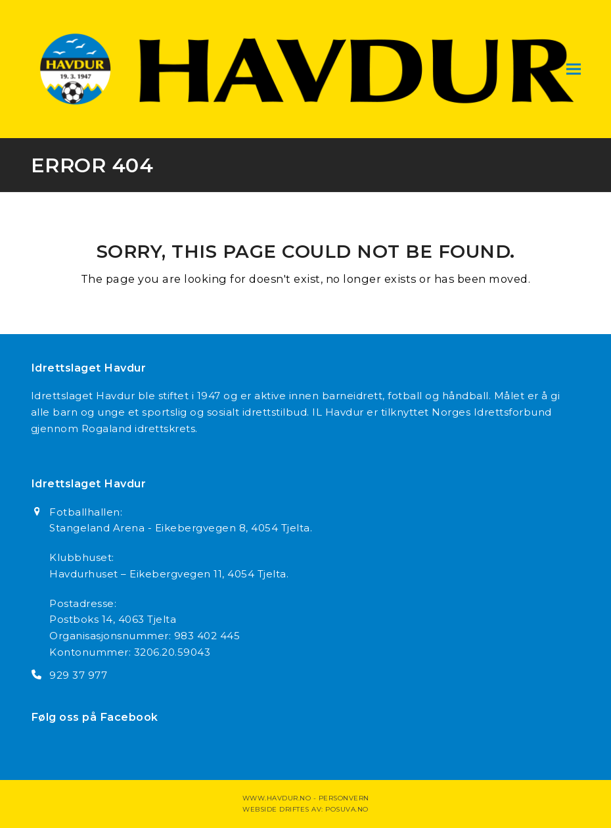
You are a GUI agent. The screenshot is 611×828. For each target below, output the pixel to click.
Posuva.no (347, 809)
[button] (573, 68)
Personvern (344, 798)
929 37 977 (78, 675)
